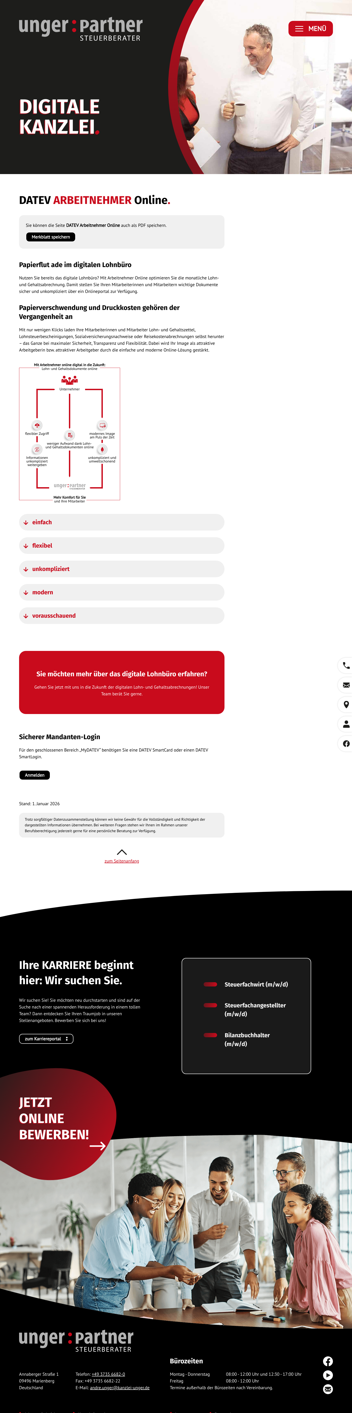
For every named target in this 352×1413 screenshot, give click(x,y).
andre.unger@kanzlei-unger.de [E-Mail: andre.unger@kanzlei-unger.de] (120, 1388)
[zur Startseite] (81, 29)
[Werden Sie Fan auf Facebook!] (345, 743)
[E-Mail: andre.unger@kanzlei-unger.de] (345, 685)
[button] (345, 665)
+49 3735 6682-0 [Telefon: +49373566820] (108, 1374)
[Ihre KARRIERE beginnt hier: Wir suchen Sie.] (46, 1039)
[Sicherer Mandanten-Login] (34, 775)
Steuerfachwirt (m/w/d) (256, 984)
